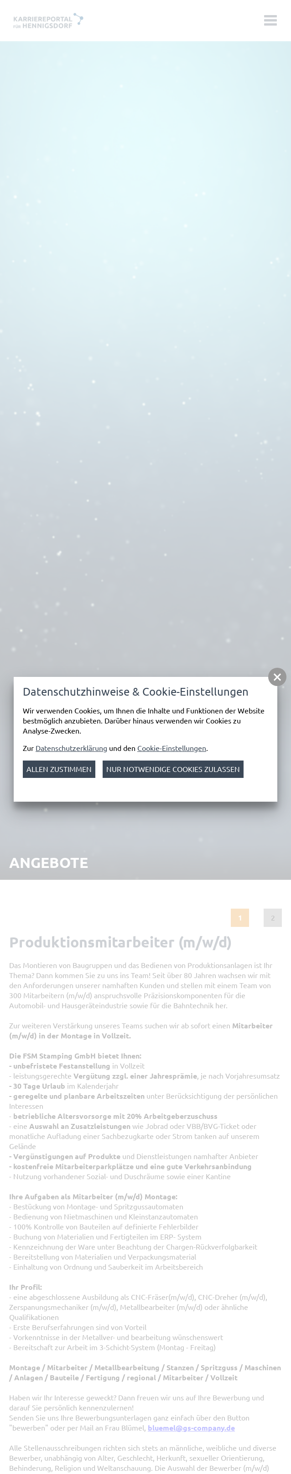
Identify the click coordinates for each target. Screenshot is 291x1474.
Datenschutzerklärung (71, 748)
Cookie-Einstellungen (171, 748)
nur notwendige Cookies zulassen (173, 769)
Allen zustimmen (59, 769)
